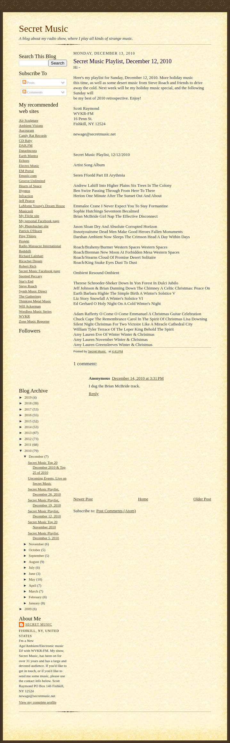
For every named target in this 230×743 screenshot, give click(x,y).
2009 (28, 609)
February (36, 597)
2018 (28, 403)
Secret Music (43, 28)
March (34, 591)
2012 (28, 439)
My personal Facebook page (39, 221)
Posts (28, 82)
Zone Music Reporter (34, 321)
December (37, 456)
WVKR (24, 316)
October (35, 550)
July (32, 567)
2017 (28, 409)
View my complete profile (37, 702)
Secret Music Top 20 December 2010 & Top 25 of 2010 (46, 467)
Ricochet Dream (30, 261)
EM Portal (26, 171)
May (32, 579)
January (35, 603)
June (32, 573)
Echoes (24, 160)
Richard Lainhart (31, 256)
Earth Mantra (28, 156)
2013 (28, 433)
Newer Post (83, 499)
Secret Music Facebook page (39, 271)
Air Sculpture (28, 120)
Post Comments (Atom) (116, 510)
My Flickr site (29, 216)
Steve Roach (28, 286)
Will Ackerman (30, 306)
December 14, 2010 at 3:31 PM (138, 378)
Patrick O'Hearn (30, 231)
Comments (32, 92)
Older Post (202, 499)
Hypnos (24, 191)
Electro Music (29, 166)
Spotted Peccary (30, 276)
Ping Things (27, 236)
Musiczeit (26, 211)
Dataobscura (28, 150)
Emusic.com (28, 175)
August (34, 562)
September (37, 555)
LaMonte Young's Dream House (42, 206)
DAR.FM (26, 145)
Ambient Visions (31, 125)
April (33, 585)
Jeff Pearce (27, 201)
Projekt (24, 241)
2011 (28, 444)
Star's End (26, 281)
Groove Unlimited (32, 181)
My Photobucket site (33, 226)
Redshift (25, 251)
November (37, 544)
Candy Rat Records (33, 135)
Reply (94, 393)
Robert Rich (27, 266)
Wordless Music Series (35, 311)
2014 (28, 427)
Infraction (26, 196)
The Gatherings (30, 296)
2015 (28, 421)
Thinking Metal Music (35, 301)
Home (143, 499)
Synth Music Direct (33, 291)
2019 (28, 397)
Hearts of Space (30, 186)
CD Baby (25, 141)
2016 (28, 415)
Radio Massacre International (40, 246)
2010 (28, 451)
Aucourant (26, 130)
